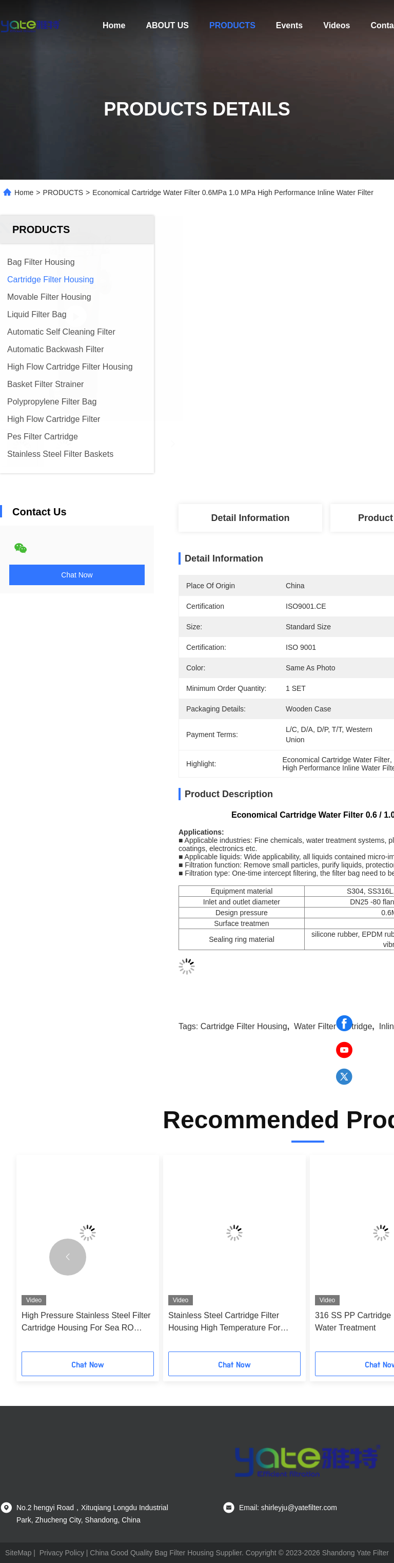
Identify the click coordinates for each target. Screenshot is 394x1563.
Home (114, 25)
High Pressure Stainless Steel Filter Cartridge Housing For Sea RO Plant (86, 1322)
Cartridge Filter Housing (244, 1026)
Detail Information (250, 518)
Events (289, 25)
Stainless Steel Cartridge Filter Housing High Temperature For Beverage (224, 1322)
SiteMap (18, 1553)
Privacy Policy (62, 1553)
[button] (67, 1257)
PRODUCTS (232, 25)
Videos (336, 25)
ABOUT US (167, 25)
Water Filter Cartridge (333, 1026)
